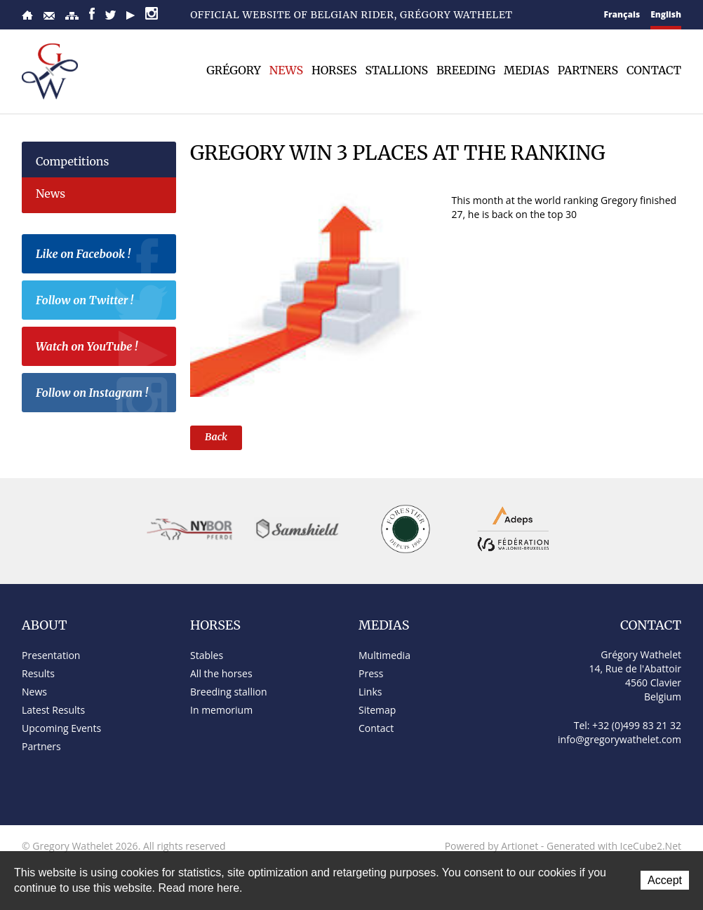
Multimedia (384, 655)
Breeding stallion (228, 691)
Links (370, 691)
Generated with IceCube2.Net (614, 846)
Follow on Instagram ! (102, 394)
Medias (526, 70)
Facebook (92, 14)
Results (38, 673)
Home (27, 15)
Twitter (110, 15)
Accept (665, 880)
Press (371, 673)
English (665, 14)
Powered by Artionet (492, 846)
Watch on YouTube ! (102, 348)
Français (622, 14)
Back (216, 436)
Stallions (396, 70)
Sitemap (72, 16)
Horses (334, 70)
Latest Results (53, 710)
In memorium (221, 710)
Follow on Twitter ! (102, 302)
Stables (206, 655)
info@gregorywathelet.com (619, 739)
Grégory (233, 70)
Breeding (465, 70)
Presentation (51, 655)
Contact (49, 16)
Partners (588, 70)
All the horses (221, 673)
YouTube (130, 15)
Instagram (151, 13)
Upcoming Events (61, 728)
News (286, 70)
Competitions (72, 161)
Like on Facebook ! (102, 255)
